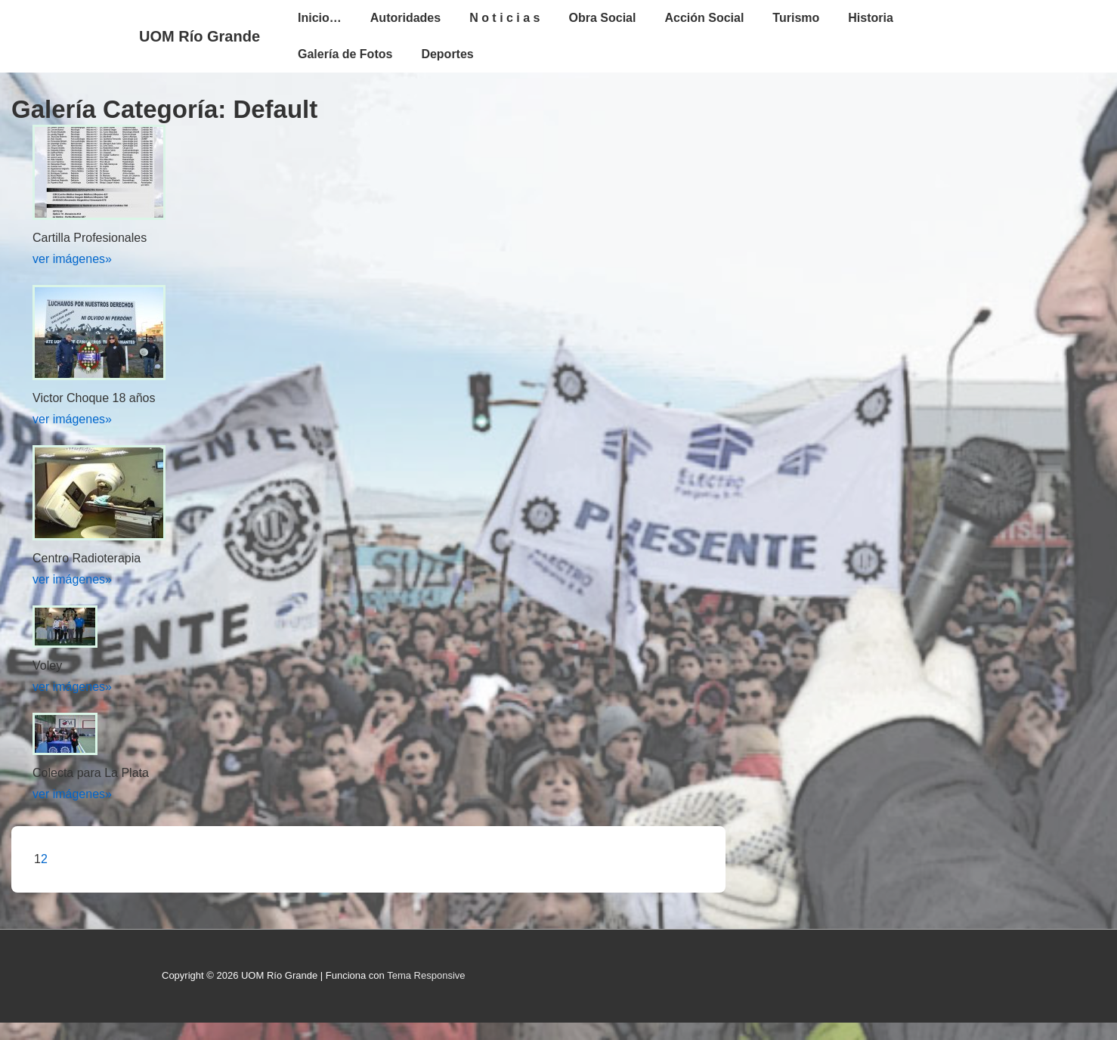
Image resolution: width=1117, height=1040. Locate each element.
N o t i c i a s (504, 17)
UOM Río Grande (199, 36)
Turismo (795, 17)
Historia (870, 17)
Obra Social (602, 17)
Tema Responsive (426, 975)
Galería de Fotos (345, 54)
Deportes (447, 54)
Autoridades (405, 17)
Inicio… (320, 17)
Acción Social (704, 17)
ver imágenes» (72, 258)
